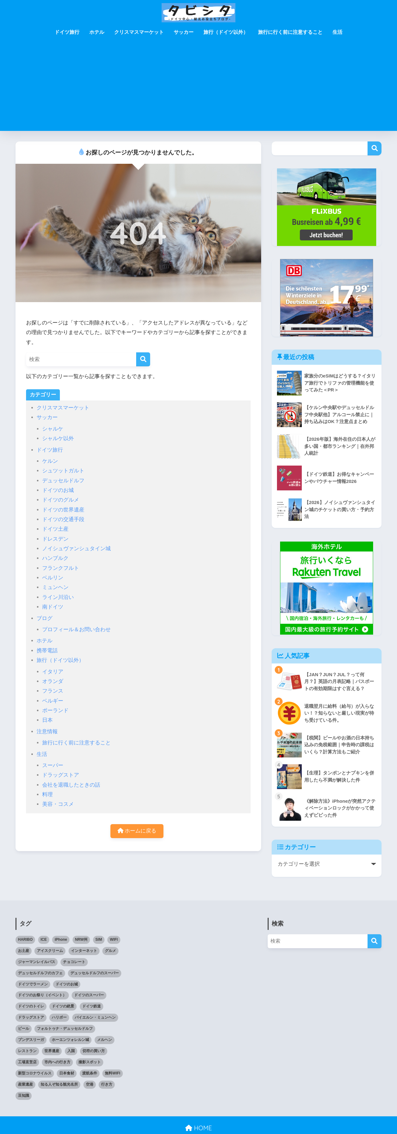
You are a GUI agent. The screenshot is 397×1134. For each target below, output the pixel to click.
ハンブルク (55, 558)
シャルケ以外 (58, 438)
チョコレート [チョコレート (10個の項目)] (74, 962)
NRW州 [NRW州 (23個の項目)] (81, 939)
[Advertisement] (198, 87)
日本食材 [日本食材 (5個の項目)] (66, 1073)
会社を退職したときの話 (71, 785)
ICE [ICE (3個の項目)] (44, 939)
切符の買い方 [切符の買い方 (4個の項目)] (94, 1051)
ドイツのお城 (58, 490)
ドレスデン (55, 539)
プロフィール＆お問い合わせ (76, 629)
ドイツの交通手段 (63, 519)
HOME (198, 1128)
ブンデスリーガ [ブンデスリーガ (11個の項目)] (31, 1040)
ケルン (50, 461)
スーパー (52, 765)
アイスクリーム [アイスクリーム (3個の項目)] (50, 951)
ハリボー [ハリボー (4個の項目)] (59, 1017)
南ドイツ (52, 607)
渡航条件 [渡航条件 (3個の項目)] (89, 1073)
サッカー (184, 32)
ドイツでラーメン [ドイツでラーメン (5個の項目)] (33, 984)
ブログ (44, 618)
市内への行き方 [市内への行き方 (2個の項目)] (57, 1062)
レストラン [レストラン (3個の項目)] (27, 1051)
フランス (52, 691)
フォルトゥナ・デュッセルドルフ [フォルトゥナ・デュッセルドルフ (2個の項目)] (65, 1028)
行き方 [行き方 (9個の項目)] (106, 1084)
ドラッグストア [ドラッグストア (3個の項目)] (31, 1017)
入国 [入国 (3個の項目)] (71, 1051)
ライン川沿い (58, 597)
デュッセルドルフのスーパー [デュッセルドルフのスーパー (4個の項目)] (94, 973)
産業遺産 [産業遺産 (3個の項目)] (25, 1084)
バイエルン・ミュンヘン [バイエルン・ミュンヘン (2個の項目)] (95, 1017)
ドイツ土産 (55, 529)
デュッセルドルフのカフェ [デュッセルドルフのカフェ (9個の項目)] (40, 973)
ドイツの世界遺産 (63, 510)
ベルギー (52, 701)
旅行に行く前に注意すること (290, 32)
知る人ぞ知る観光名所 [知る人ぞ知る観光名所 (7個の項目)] (59, 1084)
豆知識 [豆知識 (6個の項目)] (23, 1095)
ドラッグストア (60, 775)
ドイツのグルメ (60, 500)
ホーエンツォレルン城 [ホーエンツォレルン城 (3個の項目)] (70, 1040)
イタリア (52, 672)
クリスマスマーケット (139, 32)
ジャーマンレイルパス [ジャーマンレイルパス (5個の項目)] (36, 962)
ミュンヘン (55, 587)
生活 (337, 32)
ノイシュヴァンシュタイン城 (76, 548)
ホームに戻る (137, 831)
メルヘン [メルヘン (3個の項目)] (104, 1040)
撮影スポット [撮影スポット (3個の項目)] (89, 1062)
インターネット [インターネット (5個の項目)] (84, 951)
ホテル (96, 32)
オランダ (52, 681)
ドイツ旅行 (67, 32)
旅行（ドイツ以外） (225, 32)
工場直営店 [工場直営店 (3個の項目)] (27, 1062)
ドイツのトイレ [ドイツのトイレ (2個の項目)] (31, 1006)
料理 (47, 794)
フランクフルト (60, 568)
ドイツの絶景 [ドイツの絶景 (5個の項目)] (63, 1006)
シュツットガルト (63, 471)
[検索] (143, 359)
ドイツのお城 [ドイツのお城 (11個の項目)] (67, 984)
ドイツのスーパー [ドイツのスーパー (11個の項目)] (89, 995)
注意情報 (47, 731)
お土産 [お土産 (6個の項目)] (23, 951)
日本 (47, 720)
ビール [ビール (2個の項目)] (23, 1028)
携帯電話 (47, 651)
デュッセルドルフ (63, 481)
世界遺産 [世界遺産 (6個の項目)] (51, 1051)
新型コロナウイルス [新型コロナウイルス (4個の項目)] (34, 1073)
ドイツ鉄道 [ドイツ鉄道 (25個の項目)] (91, 1006)
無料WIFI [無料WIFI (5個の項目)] (112, 1073)
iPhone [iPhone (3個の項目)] (61, 939)
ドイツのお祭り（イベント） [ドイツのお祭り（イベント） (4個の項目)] (42, 995)
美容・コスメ (58, 804)
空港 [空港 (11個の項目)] (89, 1084)
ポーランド (55, 710)
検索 (374, 148)
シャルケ (52, 429)
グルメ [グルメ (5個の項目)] (110, 951)
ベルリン (52, 578)
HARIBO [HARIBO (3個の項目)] (25, 939)
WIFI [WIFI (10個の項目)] (114, 939)
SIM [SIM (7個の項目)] (99, 939)
